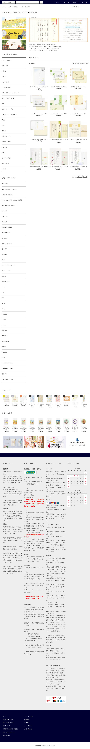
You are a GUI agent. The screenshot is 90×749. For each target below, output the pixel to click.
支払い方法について (8, 719)
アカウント (56, 2)
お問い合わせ (75, 6)
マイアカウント (28, 716)
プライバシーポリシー (9, 732)
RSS (4, 735)
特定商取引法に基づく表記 (10, 729)
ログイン (74, 2)
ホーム (4, 6)
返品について (6, 725)
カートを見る (28, 725)
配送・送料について (8, 722)
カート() (83, 2)
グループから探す (25, 6)
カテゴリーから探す (12, 6)
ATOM (8, 735)
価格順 (82, 63)
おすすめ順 (76, 63)
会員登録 (65, 2)
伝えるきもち (35, 17)
